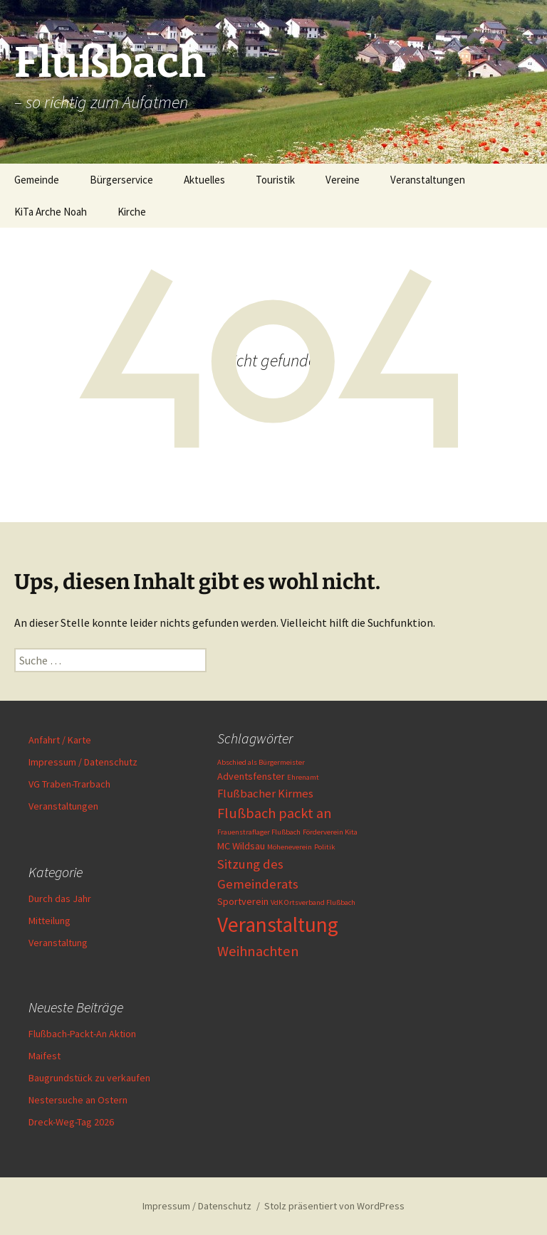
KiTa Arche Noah (50, 211)
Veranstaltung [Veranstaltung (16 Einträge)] (277, 924)
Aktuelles (204, 179)
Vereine (342, 179)
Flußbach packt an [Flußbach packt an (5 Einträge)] (274, 813)
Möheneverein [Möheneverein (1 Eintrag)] (289, 847)
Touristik (275, 179)
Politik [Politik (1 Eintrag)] (324, 847)
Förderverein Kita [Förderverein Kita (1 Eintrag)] (330, 832)
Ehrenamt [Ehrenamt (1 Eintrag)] (303, 777)
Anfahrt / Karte (59, 739)
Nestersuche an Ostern (77, 1099)
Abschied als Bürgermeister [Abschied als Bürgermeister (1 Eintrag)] (261, 762)
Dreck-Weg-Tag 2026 (71, 1121)
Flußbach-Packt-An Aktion (82, 1033)
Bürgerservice (121, 179)
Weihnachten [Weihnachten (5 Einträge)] (258, 951)
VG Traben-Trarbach (69, 784)
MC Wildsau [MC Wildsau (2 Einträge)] (241, 845)
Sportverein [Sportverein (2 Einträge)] (243, 901)
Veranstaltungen (427, 179)
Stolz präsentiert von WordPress (334, 1205)
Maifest (44, 1055)
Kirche (132, 211)
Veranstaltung (58, 942)
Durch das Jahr (59, 898)
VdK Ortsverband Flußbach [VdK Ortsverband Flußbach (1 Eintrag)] (313, 902)
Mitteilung (49, 920)
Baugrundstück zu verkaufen (89, 1077)
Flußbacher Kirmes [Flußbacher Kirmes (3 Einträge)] (265, 793)
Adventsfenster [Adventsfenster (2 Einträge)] (251, 776)
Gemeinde (36, 179)
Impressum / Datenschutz (82, 762)
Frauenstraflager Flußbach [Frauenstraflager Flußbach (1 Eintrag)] (259, 832)
